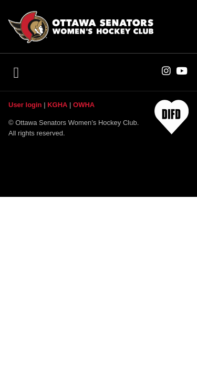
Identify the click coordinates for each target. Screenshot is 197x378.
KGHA (57, 105)
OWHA (84, 105)
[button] (16, 72)
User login (25, 105)
